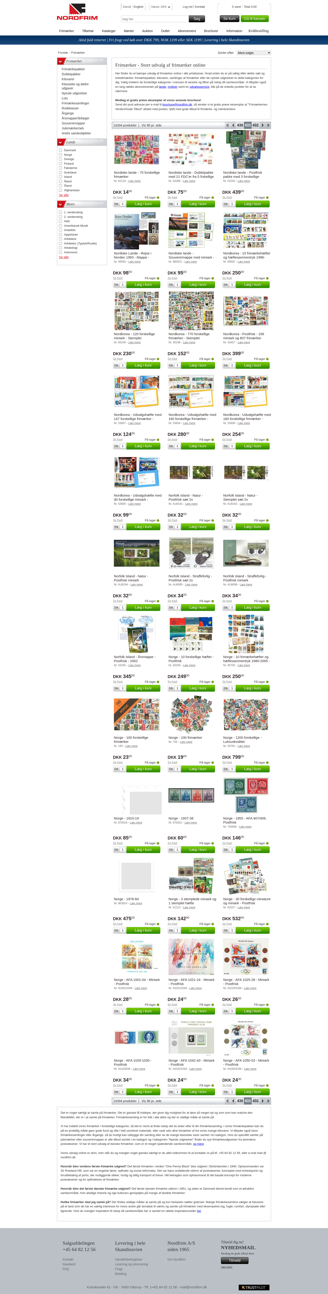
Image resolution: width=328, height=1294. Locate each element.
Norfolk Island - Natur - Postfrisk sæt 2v (186, 497)
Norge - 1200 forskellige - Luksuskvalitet (242, 740)
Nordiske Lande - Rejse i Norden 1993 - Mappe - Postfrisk (132, 257)
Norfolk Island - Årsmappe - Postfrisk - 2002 (135, 659)
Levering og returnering (131, 1264)
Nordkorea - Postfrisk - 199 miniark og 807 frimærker (243, 336)
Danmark (70, 150)
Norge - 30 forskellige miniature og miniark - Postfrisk (247, 901)
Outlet (165, 31)
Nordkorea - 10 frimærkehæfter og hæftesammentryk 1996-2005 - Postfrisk (246, 257)
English (139, 6)
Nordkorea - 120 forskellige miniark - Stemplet (134, 336)
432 (256, 125)
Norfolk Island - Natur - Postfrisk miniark (131, 578)
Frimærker (66, 31)
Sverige (69, 159)
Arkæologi (70, 247)
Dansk (127, 6)
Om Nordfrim (176, 1259)
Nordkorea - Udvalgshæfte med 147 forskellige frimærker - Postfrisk (137, 419)
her (199, 1211)
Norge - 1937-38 (181, 818)
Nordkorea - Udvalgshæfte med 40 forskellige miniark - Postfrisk (137, 499)
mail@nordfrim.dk (193, 1287)
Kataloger (109, 31)
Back (233, 125)
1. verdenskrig (73, 212)
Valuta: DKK (160, 7)
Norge (68, 154)
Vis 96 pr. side (151, 125)
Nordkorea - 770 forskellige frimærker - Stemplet (189, 336)
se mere (198, 1144)
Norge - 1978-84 (126, 899)
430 (240, 125)
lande (162, 86)
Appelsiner (71, 234)
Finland (69, 163)
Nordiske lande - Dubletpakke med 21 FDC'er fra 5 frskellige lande (191, 177)
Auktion (147, 31)
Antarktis (70, 230)
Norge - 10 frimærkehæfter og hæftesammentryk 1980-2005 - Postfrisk (246, 661)
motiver (173, 86)
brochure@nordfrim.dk (177, 104)
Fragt (119, 1269)
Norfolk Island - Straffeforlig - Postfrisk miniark (245, 578)
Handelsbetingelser (128, 1259)
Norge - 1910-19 (126, 818)
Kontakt (200, 6)
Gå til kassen (255, 18)
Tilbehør (88, 31)
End (268, 125)
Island (68, 176)
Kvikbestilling (259, 31)
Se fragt (118, 197)
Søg (199, 18)
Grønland (70, 172)
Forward (262, 125)
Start (227, 125)
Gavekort (69, 1264)
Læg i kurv (147, 204)
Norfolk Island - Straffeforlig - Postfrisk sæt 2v (190, 578)
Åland (68, 181)
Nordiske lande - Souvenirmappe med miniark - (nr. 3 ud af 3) (191, 257)
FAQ (66, 1269)
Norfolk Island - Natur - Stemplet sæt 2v (240, 497)
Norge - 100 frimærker (185, 737)
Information (234, 31)
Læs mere (226, 1267)
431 (248, 125)
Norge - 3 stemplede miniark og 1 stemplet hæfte (192, 901)
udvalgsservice (199, 86)
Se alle (64, 195)
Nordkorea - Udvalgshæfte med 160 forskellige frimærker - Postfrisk (192, 419)
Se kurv (230, 18)
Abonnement (187, 31)
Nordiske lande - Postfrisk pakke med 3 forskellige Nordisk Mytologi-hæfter (242, 177)
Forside (63, 52)
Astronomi (70, 252)
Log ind (187, 6)
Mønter (129, 31)
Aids (67, 221)
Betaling (121, 1274)
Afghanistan (72, 190)
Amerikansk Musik (76, 225)
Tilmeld (238, 1260)
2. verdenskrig (73, 217)
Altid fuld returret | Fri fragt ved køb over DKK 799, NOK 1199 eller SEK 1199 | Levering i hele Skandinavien (164, 40)
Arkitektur (70, 239)
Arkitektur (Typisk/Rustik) (80, 243)
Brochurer (211, 31)
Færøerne (70, 168)
